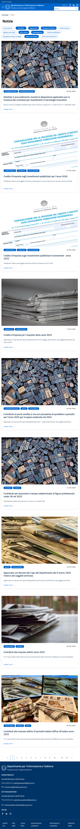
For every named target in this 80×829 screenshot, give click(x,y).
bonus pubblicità (33, 171)
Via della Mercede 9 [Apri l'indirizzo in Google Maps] (8, 796)
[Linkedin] (73, 5)
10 (54, 758)
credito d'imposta (10, 171)
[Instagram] (76, 5)
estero (28, 726)
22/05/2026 (71, 250)
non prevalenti (34, 409)
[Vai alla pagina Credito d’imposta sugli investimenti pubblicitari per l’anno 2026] (9, 189)
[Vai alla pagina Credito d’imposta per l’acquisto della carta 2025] (9, 347)
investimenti (21, 171)
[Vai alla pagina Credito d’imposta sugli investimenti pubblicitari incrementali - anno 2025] (9, 268)
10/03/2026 (71, 567)
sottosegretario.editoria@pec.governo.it (18, 805)
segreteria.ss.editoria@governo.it (25, 800)
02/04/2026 (71, 408)
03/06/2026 (71, 91)
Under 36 (17, 488)
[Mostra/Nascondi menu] (3, 7)
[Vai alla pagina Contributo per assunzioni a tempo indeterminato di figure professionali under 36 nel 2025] (9, 506)
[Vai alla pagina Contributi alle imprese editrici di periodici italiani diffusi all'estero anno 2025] (9, 744)
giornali (24, 409)
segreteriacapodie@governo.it (24, 783)
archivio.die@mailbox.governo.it (16, 787)
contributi (19, 646)
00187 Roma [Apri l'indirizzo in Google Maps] (19, 796)
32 (67, 758)
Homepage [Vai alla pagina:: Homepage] (5, 15)
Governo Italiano (7, 2)
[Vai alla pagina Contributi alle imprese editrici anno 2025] (9, 664)
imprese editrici (9, 646)
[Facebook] (69, 5)
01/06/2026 (71, 170)
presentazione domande (26, 91)
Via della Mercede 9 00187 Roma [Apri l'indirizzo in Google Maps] (12, 779)
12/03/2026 (71, 488)
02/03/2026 (71, 646)
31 (62, 758)
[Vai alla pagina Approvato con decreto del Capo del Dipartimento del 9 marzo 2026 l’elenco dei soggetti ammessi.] (9, 585)
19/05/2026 (71, 329)
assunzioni (8, 488)
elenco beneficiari (17, 567)
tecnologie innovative (10, 91)
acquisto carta (9, 329)
